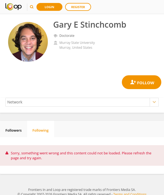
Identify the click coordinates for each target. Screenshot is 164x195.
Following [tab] (40, 130)
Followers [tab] (13, 130)
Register (78, 7)
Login (49, 7)
